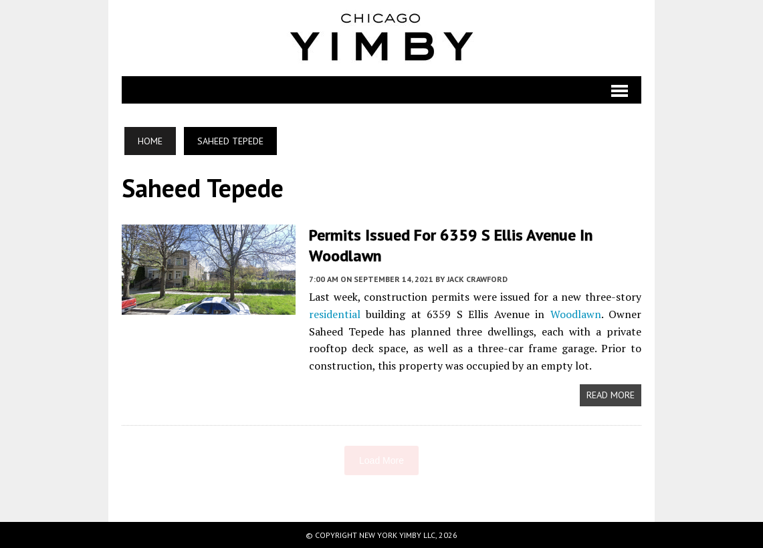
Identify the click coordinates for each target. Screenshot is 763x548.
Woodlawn (575, 314)
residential (334, 314)
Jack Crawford (477, 279)
